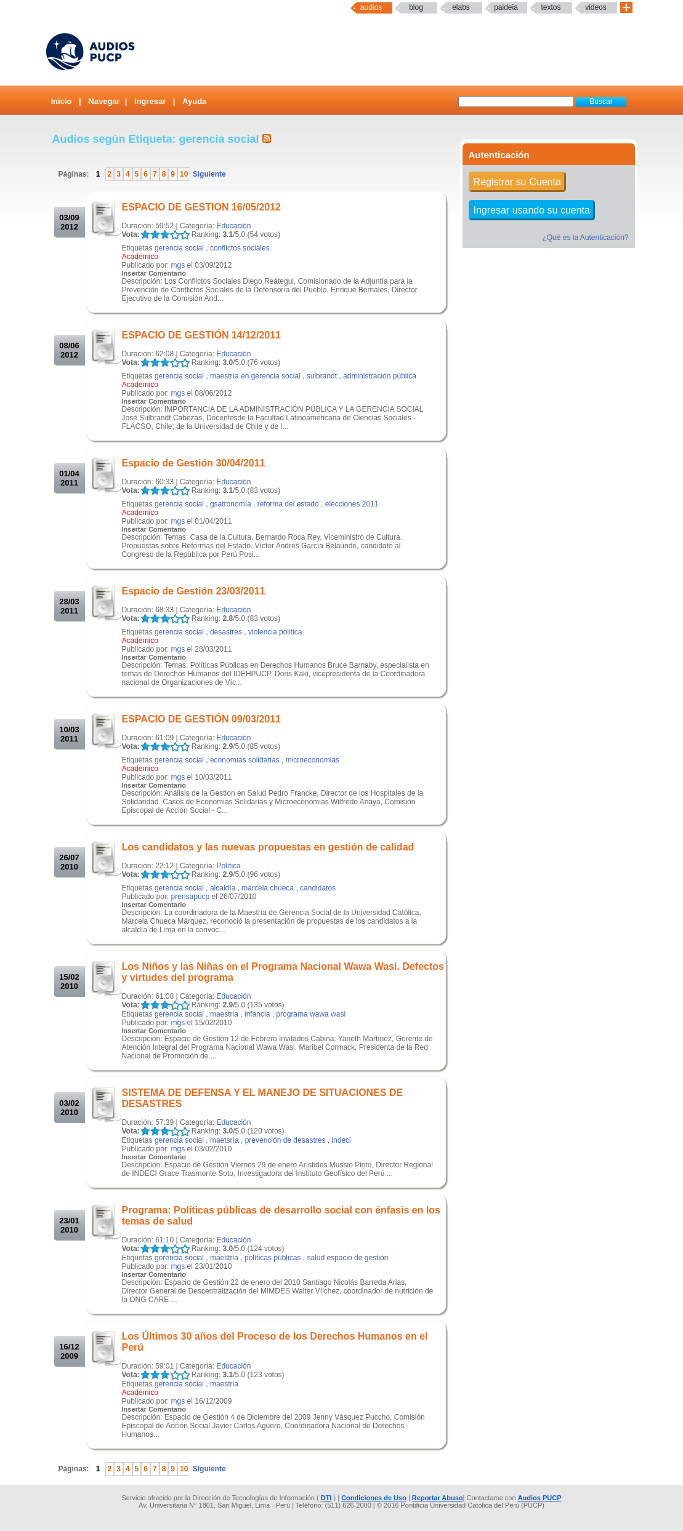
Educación (233, 226)
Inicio (61, 101)
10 (184, 174)
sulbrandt (322, 376)
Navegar (103, 101)
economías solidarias (245, 760)
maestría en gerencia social (255, 376)
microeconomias (312, 760)
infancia (257, 1014)
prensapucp (190, 896)
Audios (371, 7)
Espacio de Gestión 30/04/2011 (193, 463)
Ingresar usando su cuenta (532, 210)
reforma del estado (288, 504)
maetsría (224, 1140)
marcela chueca (267, 888)
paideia (506, 7)
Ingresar (150, 101)
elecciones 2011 (352, 504)
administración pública (379, 376)
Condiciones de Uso (373, 1497)
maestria (224, 1014)
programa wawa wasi (311, 1014)
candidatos (318, 888)
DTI (326, 1497)
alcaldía (222, 888)
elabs (461, 7)
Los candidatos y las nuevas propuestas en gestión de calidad (268, 847)
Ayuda (194, 101)
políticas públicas (273, 1257)
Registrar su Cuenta (517, 182)
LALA (145, 234)
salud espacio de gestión (347, 1257)
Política (228, 865)
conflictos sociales (240, 248)
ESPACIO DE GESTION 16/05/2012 (201, 207)
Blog (416, 7)
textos (550, 7)
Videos (596, 7)
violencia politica (275, 632)
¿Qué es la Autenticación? (585, 237)
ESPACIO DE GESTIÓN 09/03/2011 (201, 719)
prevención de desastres (285, 1140)
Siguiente (207, 174)
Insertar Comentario (154, 273)
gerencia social (179, 248)
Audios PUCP (540, 1497)
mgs (178, 265)
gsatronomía (230, 504)
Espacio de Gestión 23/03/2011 (193, 591)
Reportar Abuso (437, 1497)
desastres (226, 632)
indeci (340, 1140)
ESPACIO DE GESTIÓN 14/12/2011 (201, 335)
